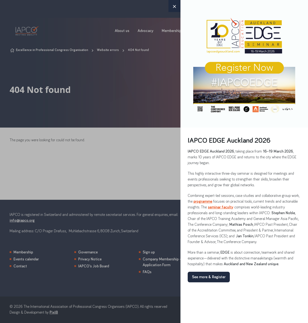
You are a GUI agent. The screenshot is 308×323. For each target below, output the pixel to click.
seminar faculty (220, 207)
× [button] (174, 6)
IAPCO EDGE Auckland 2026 (229, 140)
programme (202, 201)
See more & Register (208, 277)
